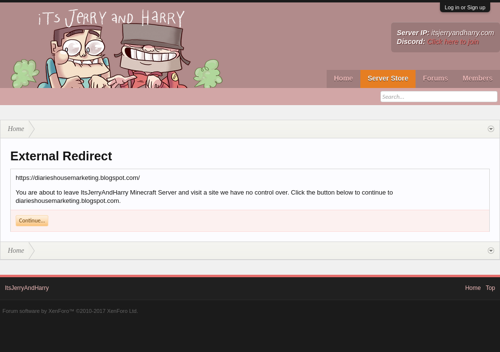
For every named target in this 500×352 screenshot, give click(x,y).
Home (343, 78)
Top (490, 288)
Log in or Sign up (465, 7)
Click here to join (453, 41)
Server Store (388, 78)
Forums (435, 78)
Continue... (32, 220)
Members (478, 78)
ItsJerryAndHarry (27, 288)
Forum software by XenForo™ (70, 311)
